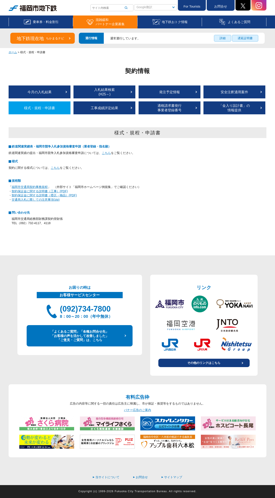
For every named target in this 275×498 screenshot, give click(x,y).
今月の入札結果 (40, 92)
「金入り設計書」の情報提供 (234, 108)
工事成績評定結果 (104, 108)
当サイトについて (106, 477)
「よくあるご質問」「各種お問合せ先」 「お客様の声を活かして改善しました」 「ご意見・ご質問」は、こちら (80, 336)
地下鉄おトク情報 (175, 22)
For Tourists (191, 6)
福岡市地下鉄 (33, 8)
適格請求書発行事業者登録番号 (169, 108)
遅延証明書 (245, 38)
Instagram (258, 5)
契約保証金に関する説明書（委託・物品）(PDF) (44, 195)
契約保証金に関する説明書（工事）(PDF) (40, 191)
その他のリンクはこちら (203, 363)
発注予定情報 (169, 92)
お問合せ (220, 6)
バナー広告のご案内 (137, 410)
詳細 (223, 38)
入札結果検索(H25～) (104, 92)
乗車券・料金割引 (46, 22)
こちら (106, 153)
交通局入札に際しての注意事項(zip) (36, 199)
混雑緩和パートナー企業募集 (110, 22)
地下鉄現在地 (40, 38)
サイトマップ (172, 477)
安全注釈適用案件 (234, 92)
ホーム (13, 52)
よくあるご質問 (239, 22)
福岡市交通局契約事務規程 (30, 187)
